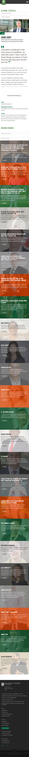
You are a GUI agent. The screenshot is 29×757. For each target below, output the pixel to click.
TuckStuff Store (6, 733)
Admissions (4, 710)
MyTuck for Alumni (6, 731)
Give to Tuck (5, 728)
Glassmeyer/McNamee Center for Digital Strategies (14, 695)
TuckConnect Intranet (7, 735)
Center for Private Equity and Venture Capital (13, 701)
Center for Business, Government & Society (12, 694)
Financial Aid (5, 712)
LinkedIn (4, 745)
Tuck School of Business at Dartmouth (4, 2)
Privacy (17, 754)
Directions (4, 721)
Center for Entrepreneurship (9, 697)
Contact (4, 719)
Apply (3, 708)
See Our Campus (5, 723)
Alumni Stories (8, 10)
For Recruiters (5, 740)
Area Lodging (5, 725)
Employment (5, 738)
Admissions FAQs (6, 716)
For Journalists (6, 742)
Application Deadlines (7, 714)
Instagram (2, 745)
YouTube (7, 745)
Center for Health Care (7, 699)
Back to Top (14, 750)
